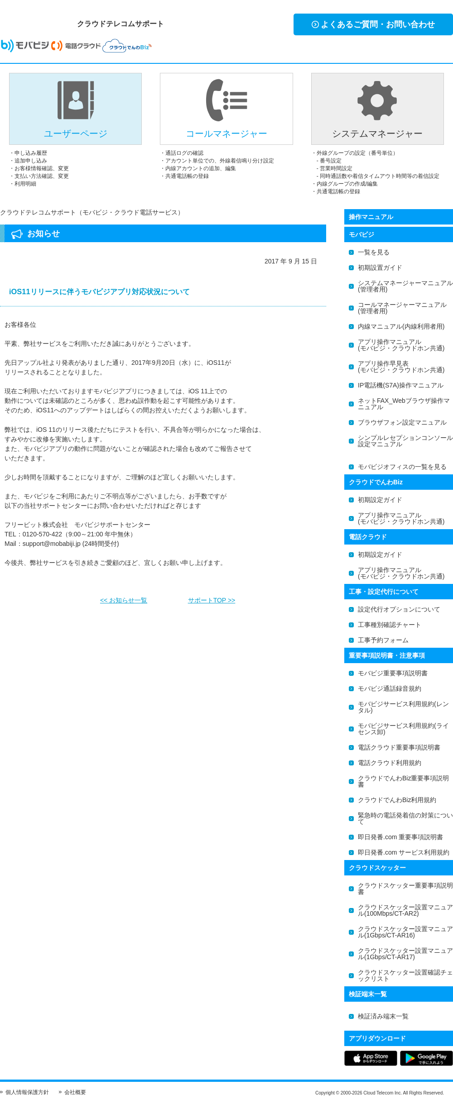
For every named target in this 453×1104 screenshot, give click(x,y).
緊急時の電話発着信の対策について (405, 818)
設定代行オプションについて (399, 609)
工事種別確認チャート (389, 624)
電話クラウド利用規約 (389, 762)
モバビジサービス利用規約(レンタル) (403, 707)
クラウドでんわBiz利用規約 (397, 799)
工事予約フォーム (383, 640)
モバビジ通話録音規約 (389, 688)
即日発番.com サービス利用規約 (403, 852)
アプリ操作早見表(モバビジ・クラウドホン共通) (401, 366)
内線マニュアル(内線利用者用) (401, 326)
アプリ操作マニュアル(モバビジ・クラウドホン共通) (401, 345)
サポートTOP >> (212, 597)
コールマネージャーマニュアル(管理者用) (402, 308)
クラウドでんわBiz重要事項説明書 (403, 781)
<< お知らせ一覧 (123, 597)
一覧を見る (374, 252)
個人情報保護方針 (27, 1092)
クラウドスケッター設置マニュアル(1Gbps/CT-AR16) (405, 932)
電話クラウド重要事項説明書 (399, 747)
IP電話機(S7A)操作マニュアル (400, 385)
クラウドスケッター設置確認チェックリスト (405, 975)
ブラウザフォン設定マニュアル (402, 422)
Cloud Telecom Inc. (382, 1092)
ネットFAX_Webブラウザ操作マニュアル (404, 404)
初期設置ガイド (380, 267)
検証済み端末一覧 (383, 1016)
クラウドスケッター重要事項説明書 (405, 888)
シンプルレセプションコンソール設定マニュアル (405, 441)
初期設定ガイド (380, 499)
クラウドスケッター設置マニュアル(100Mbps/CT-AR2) (405, 910)
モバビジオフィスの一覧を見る (402, 466)
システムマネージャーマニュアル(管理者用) (405, 286)
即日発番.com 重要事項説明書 (400, 837)
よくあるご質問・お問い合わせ (373, 24)
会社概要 (75, 1092)
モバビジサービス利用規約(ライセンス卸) (403, 729)
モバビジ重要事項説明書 (393, 673)
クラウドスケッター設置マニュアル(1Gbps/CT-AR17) (405, 954)
